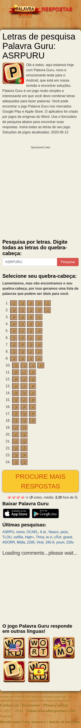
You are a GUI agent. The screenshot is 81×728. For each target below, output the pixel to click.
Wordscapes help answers (23, 722)
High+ (29, 537)
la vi (49, 537)
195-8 (49, 542)
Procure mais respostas (41, 481)
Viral (40, 542)
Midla (21, 542)
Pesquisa (68, 262)
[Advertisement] (40, 191)
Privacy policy (56, 705)
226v (70, 542)
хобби (18, 537)
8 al (43, 532)
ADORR (8, 542)
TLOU (7, 537)
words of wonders (64, 722)
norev (20, 532)
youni (60, 542)
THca (40, 537)
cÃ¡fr (57, 537)
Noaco (54, 532)
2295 (31, 542)
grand (67, 537)
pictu (64, 532)
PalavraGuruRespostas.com (50, 711)
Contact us (9, 705)
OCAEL (32, 532)
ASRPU (8, 532)
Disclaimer (31, 705)
